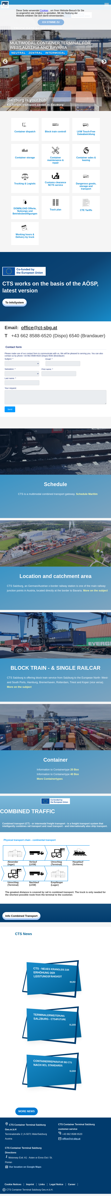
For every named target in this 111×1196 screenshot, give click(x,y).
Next (107, 60)
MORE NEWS (26, 1113)
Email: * (49, 359)
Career (71, 1186)
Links (42, 1186)
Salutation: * (10, 369)
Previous (3, 60)
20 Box (74, 771)
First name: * (47, 369)
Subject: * (9, 359)
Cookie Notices (13, 1186)
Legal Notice (56, 1186)
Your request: (11, 388)
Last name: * (10, 378)
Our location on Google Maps (25, 1169)
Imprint (30, 1186)
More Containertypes (50, 781)
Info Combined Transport (21, 918)
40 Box (74, 776)
